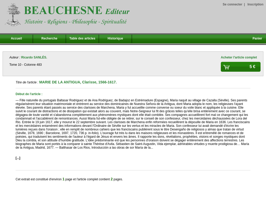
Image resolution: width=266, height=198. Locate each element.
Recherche (49, 38)
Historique (115, 38)
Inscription (255, 4)
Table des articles (82, 38)
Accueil (16, 38)
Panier (257, 38)
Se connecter (232, 4)
